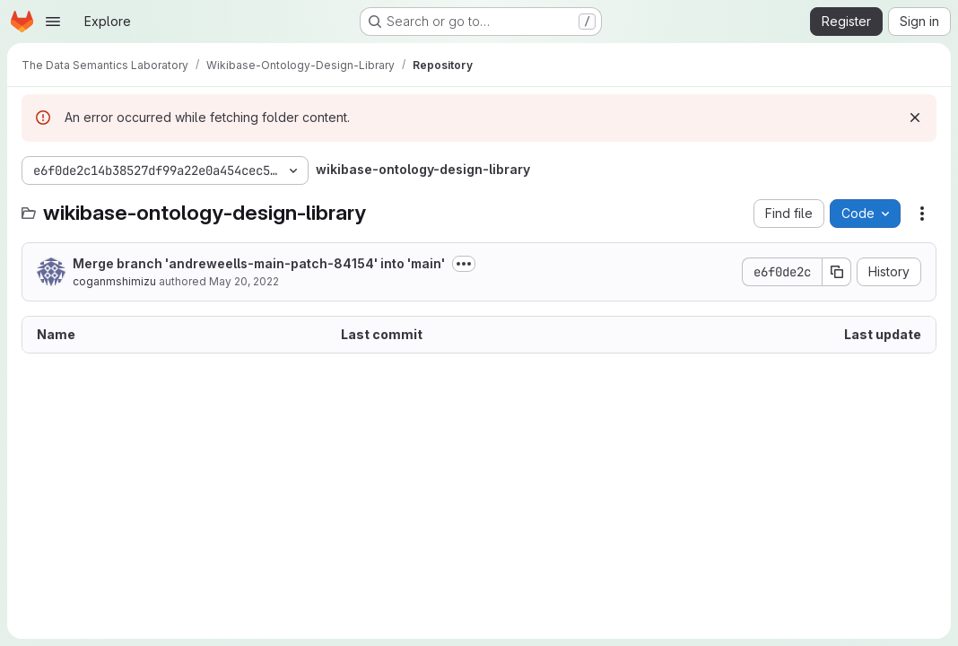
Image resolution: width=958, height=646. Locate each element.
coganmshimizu (114, 281)
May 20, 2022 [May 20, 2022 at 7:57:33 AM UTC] (244, 281)
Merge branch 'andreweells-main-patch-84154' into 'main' (259, 263)
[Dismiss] (915, 117)
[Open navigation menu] (53, 21)
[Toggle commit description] (463, 264)
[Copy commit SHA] (837, 272)
